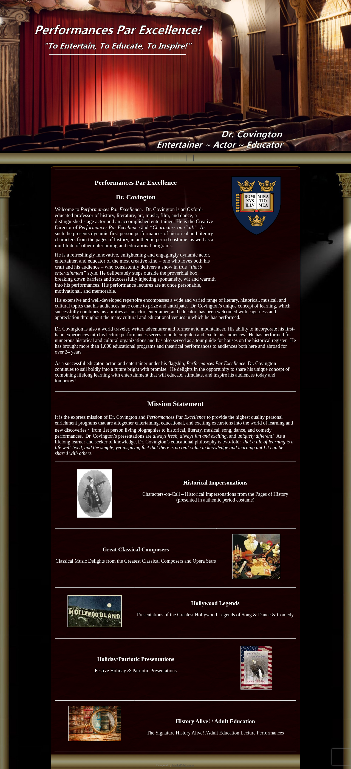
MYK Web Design (183, 765)
